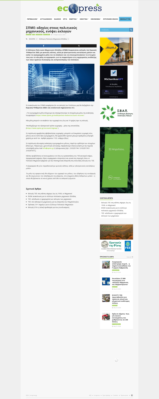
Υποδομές (47, 34)
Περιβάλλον (32, 19)
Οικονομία (95, 19)
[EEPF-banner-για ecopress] (116, 238)
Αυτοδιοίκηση (46, 19)
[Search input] (115, 30)
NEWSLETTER (125, 19)
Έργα (65, 19)
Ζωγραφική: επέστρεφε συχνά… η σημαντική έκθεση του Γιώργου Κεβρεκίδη (121, 265)
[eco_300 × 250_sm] (116, 51)
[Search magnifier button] (131, 30)
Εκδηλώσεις (115, 270)
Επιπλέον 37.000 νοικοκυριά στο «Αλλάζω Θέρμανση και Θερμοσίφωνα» (120, 281)
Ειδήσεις (57, 19)
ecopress (97, 395)
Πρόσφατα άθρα (107, 257)
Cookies (115, 395)
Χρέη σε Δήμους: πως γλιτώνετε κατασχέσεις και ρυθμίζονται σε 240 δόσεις (120, 318)
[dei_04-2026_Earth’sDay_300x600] (116, 160)
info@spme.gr (48, 148)
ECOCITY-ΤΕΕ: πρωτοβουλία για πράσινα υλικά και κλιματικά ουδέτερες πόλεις (121, 299)
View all (129, 257)
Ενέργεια (73, 19)
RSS (90, 395)
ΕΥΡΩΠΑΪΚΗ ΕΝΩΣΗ (110, 19)
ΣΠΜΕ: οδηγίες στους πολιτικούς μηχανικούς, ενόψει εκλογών (51, 29)
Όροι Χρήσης (106, 395)
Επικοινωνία (124, 395)
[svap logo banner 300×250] (116, 113)
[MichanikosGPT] (114, 82)
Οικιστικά (83, 19)
